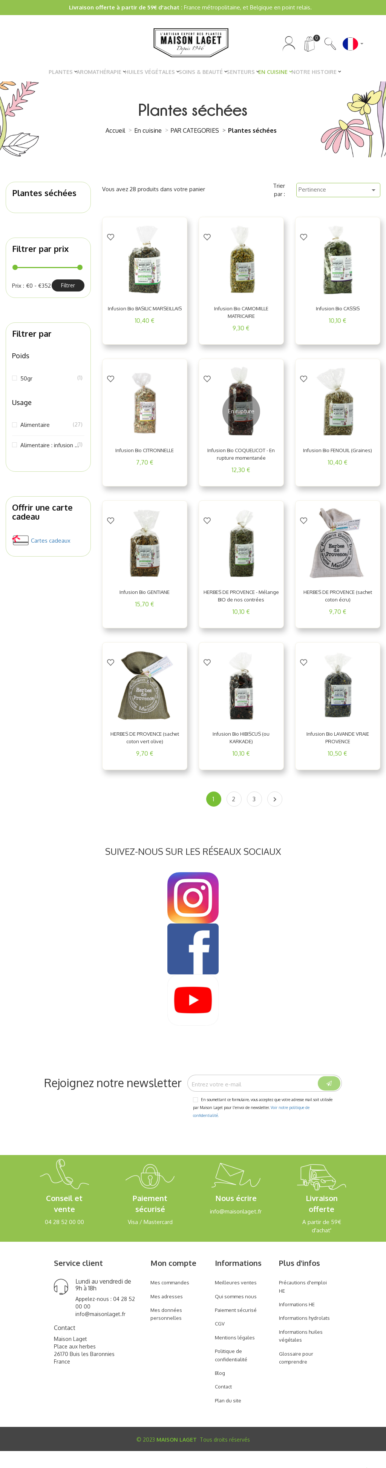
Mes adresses (168, 1312)
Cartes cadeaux (50, 544)
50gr (50, 382)
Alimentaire (50, 428)
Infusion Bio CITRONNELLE (144, 454)
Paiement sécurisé (238, 1326)
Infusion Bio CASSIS (338, 312)
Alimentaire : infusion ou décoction (50, 449)
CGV (220, 1340)
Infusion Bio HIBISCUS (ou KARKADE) (241, 748)
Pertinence (338, 193)
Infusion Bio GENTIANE (144, 596)
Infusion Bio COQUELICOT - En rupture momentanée (241, 457)
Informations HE (299, 1320)
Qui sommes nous (237, 1312)
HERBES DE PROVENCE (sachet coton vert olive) (145, 748)
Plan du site (230, 1416)
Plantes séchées (44, 196)
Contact (225, 1403)
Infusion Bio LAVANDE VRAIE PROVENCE (337, 748)
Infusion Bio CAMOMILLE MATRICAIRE (241, 316)
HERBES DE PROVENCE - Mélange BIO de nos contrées (241, 603)
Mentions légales (237, 1354)
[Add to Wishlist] (110, 233)
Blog (221, 1389)
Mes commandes (172, 1298)
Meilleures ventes (238, 1298)
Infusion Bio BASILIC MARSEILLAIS (144, 316)
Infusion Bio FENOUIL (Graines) (338, 457)
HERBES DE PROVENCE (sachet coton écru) (337, 599)
